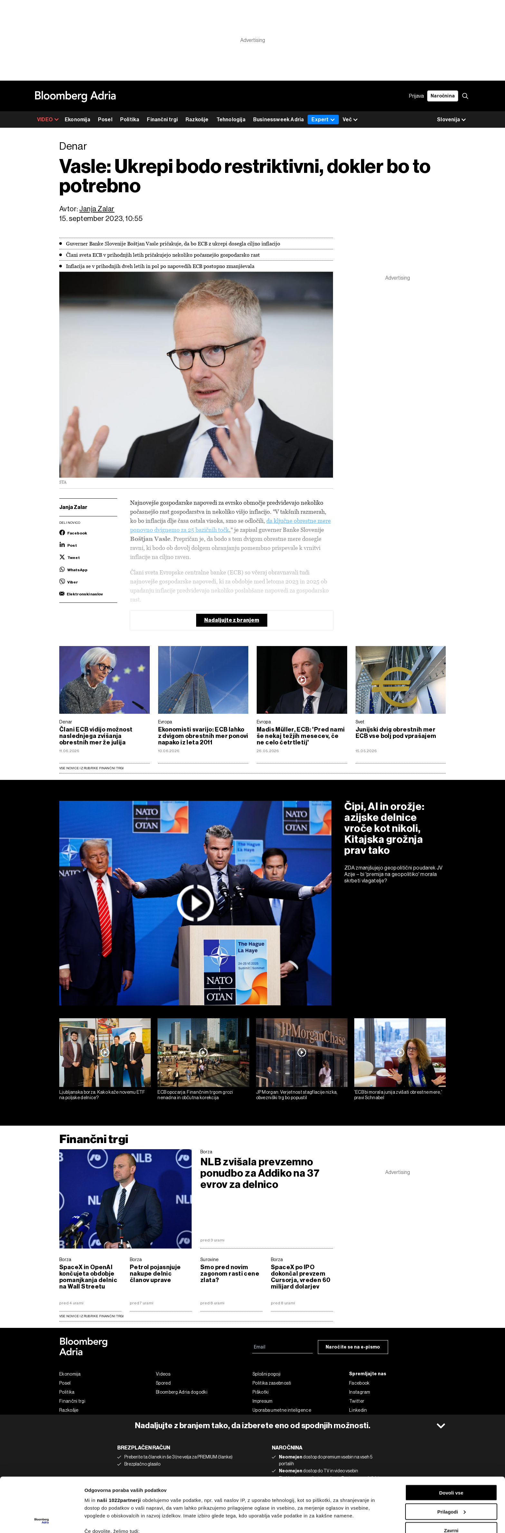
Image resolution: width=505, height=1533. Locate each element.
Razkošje (197, 119)
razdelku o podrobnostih (310, 1505)
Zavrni (451, 1479)
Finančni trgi (162, 119)
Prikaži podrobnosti (107, 1520)
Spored (163, 1383)
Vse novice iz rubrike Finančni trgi (91, 768)
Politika (129, 119)
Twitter (356, 1401)
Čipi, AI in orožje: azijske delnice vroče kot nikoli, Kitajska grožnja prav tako (384, 828)
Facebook (359, 1383)
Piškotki (260, 1392)
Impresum (262, 1401)
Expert (323, 119)
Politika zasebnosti (271, 1383)
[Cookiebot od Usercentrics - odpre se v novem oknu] (42, 1520)
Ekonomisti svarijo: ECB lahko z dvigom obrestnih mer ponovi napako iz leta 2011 (203, 736)
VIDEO (48, 119)
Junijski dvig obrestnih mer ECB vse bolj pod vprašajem (396, 732)
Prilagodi (451, 1460)
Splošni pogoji (266, 1374)
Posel (105, 119)
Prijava (416, 96)
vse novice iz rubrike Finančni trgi (91, 1316)
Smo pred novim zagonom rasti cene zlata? (229, 1273)
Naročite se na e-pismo (353, 1347)
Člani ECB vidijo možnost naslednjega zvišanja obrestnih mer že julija (95, 736)
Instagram (359, 1392)
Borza (206, 1151)
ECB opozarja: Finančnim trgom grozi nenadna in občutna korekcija (195, 1095)
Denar (65, 721)
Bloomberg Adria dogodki (181, 1392)
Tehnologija (230, 119)
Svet (360, 721)
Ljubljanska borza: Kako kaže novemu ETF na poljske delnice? (102, 1095)
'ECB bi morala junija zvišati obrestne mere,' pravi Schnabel (398, 1095)
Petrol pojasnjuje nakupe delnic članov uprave (155, 1273)
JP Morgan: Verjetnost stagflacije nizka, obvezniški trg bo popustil (297, 1095)
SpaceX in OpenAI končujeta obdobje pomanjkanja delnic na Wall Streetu (88, 1277)
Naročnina (443, 96)
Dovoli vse (451, 1441)
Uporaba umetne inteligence (281, 1410)
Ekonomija (77, 119)
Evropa (165, 721)
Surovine (209, 1259)
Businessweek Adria (278, 119)
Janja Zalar (96, 209)
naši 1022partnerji (119, 1449)
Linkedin (358, 1410)
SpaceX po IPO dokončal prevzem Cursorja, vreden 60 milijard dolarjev (300, 1277)
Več (350, 119)
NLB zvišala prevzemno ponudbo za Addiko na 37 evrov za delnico (259, 1173)
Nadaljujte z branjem (231, 620)
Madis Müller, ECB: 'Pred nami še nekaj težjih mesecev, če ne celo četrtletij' (301, 736)
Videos (163, 1374)
